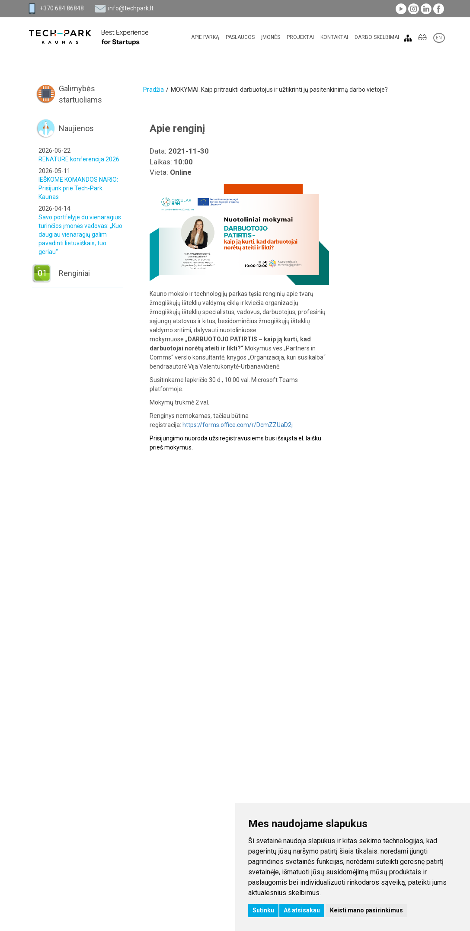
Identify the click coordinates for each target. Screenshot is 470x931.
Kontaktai (334, 37)
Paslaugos (240, 37)
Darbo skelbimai (377, 37)
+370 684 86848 (62, 8)
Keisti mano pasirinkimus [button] (366, 910)
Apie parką (205, 37)
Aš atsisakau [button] (302, 910)
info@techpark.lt (130, 8)
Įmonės (270, 37)
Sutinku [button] (263, 910)
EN (439, 37)
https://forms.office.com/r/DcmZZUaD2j (237, 424)
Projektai (300, 37)
